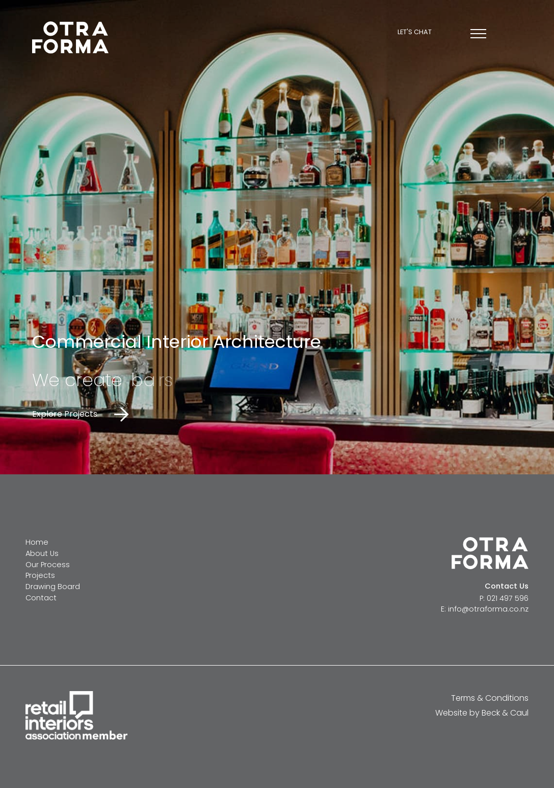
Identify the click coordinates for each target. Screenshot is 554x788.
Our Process (47, 565)
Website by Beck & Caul (482, 713)
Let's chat (415, 32)
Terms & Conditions (490, 698)
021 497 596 (508, 598)
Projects (40, 575)
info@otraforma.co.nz (488, 609)
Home (36, 542)
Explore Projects (64, 414)
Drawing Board (52, 586)
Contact (41, 598)
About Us (42, 553)
